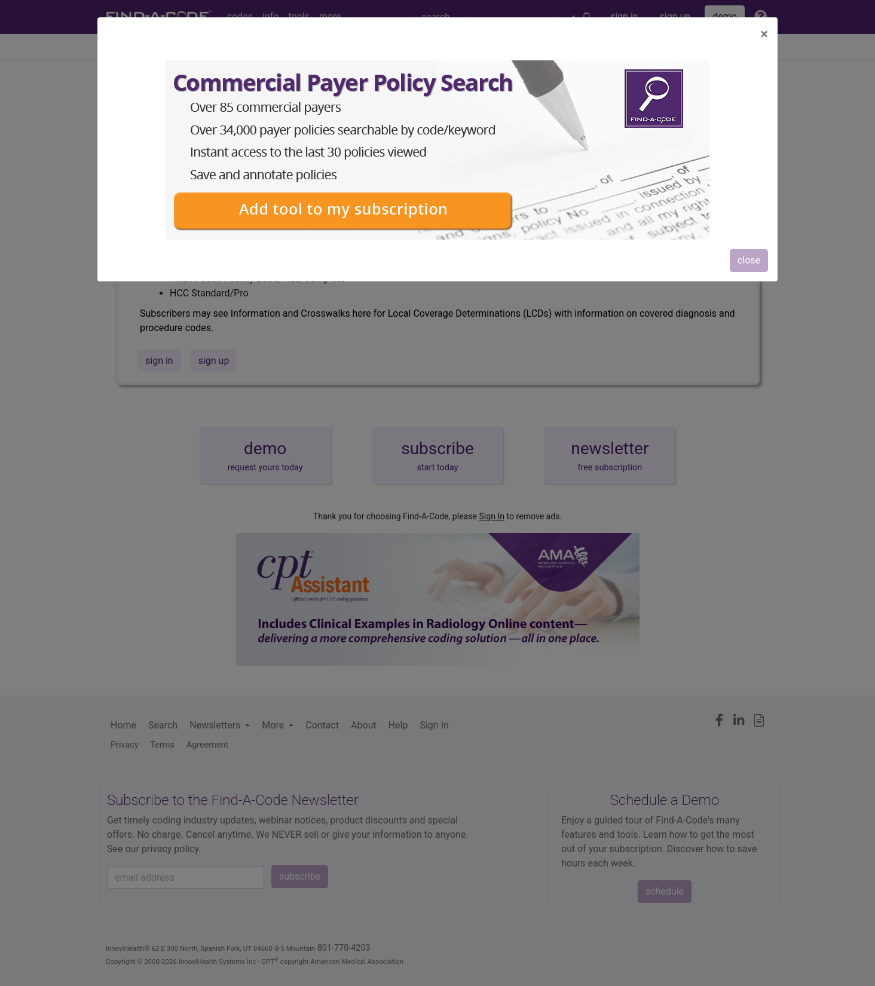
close (749, 260)
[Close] (764, 34)
